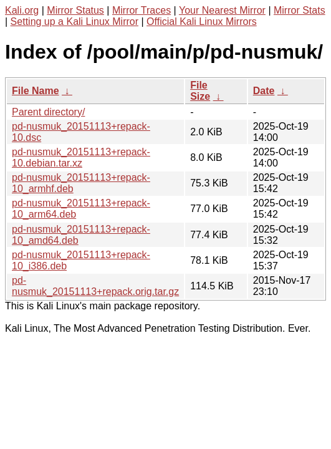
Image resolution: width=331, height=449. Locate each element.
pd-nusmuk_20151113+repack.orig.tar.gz (95, 286)
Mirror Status (75, 10)
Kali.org (22, 10)
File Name (35, 90)
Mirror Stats (299, 10)
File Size (200, 91)
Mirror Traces (141, 10)
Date (264, 90)
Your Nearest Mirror (222, 10)
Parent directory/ (48, 112)
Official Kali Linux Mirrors (201, 21)
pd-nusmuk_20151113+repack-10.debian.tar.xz (81, 157)
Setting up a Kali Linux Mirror (74, 21)
